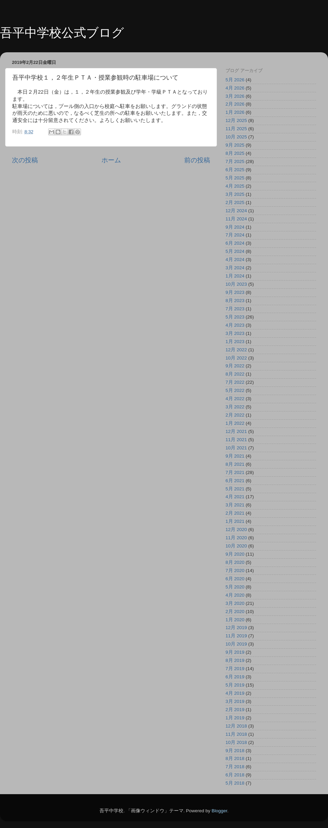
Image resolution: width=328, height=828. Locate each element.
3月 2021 (235, 504)
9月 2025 (235, 145)
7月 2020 (235, 570)
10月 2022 (236, 358)
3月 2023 (235, 333)
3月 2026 (235, 96)
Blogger (219, 810)
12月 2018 (236, 726)
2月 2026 (235, 104)
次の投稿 (25, 160)
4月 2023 (235, 325)
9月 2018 (235, 750)
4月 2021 (235, 496)
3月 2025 (235, 194)
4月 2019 (235, 693)
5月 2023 (235, 317)
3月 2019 (235, 701)
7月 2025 (235, 161)
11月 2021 (236, 439)
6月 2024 (235, 243)
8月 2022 (235, 374)
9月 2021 (235, 456)
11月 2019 (236, 635)
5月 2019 (235, 685)
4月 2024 (235, 259)
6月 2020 (235, 578)
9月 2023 (235, 292)
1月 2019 (235, 717)
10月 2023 (236, 284)
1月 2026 (235, 112)
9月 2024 (235, 227)
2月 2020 (235, 611)
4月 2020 (235, 595)
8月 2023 (235, 300)
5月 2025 (235, 177)
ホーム (111, 160)
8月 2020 (235, 562)
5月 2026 (235, 79)
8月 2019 (235, 660)
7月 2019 (235, 668)
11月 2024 (236, 218)
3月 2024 (235, 267)
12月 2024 (236, 210)
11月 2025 (236, 128)
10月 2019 (236, 644)
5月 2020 (235, 586)
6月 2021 (235, 480)
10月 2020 (236, 545)
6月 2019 (235, 676)
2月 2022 (235, 415)
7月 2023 (235, 308)
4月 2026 (235, 88)
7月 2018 (235, 766)
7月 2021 (235, 472)
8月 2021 (235, 464)
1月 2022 (235, 423)
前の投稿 (197, 160)
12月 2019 (236, 627)
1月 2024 (235, 276)
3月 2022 (235, 406)
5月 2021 (235, 488)
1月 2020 (235, 619)
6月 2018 (235, 774)
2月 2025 (235, 202)
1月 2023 (235, 341)
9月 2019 (235, 652)
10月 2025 (236, 136)
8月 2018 (235, 758)
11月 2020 (236, 537)
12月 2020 (236, 529)
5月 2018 (235, 783)
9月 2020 (235, 554)
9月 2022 (235, 365)
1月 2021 (235, 521)
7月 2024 (235, 234)
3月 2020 (235, 603)
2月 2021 (235, 513)
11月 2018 (236, 734)
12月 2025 (236, 120)
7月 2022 (235, 382)
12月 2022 (236, 349)
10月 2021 (236, 447)
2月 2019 (235, 709)
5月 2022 (235, 390)
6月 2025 (235, 169)
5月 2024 (235, 251)
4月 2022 (235, 398)
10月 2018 (236, 742)
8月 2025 (235, 153)
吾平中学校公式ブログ (62, 33)
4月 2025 (235, 186)
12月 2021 (236, 431)
